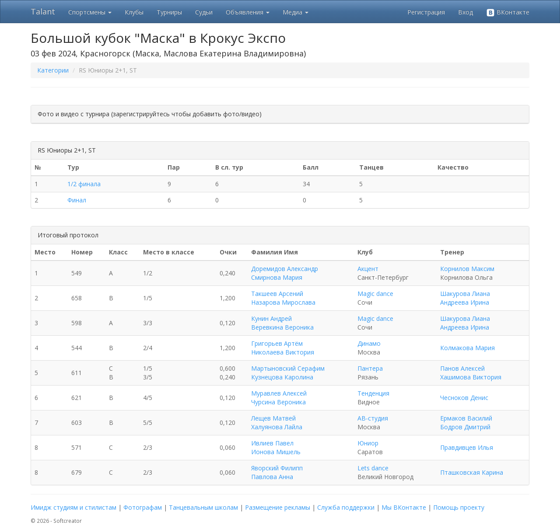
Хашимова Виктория (470, 377)
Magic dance (375, 293)
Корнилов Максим (467, 268)
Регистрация (426, 12)
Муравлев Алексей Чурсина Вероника (279, 397)
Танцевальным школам (203, 507)
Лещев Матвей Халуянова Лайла (276, 422)
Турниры (169, 12)
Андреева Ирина (464, 302)
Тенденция (373, 393)
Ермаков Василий (466, 418)
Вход (465, 12)
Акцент (367, 268)
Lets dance (372, 468)
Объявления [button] (248, 12)
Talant (43, 11)
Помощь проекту (458, 507)
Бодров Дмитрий (465, 427)
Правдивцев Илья (466, 447)
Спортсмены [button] (90, 12)
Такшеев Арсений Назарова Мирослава (283, 297)
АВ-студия (372, 418)
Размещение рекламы (277, 507)
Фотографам (142, 507)
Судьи (204, 12)
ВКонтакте (507, 12)
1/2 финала (84, 184)
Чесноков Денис (464, 397)
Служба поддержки (345, 507)
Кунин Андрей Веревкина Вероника (282, 322)
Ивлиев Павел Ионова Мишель (276, 447)
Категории (53, 70)
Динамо (369, 343)
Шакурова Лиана (465, 293)
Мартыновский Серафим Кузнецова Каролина (288, 372)
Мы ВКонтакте (404, 507)
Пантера (370, 368)
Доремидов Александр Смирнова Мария (284, 273)
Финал (76, 200)
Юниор (367, 443)
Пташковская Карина (471, 472)
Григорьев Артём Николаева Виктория (282, 347)
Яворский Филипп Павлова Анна (277, 472)
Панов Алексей (462, 368)
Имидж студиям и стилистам (73, 507)
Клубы (134, 12)
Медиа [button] (295, 12)
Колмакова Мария (467, 348)
